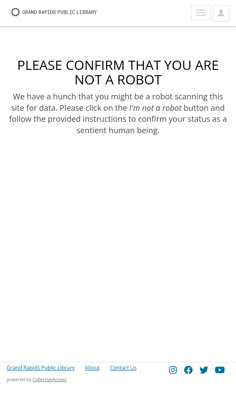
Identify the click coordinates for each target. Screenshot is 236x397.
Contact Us (123, 368)
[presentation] (80, 164)
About (92, 368)
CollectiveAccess (49, 379)
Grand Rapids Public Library (41, 368)
